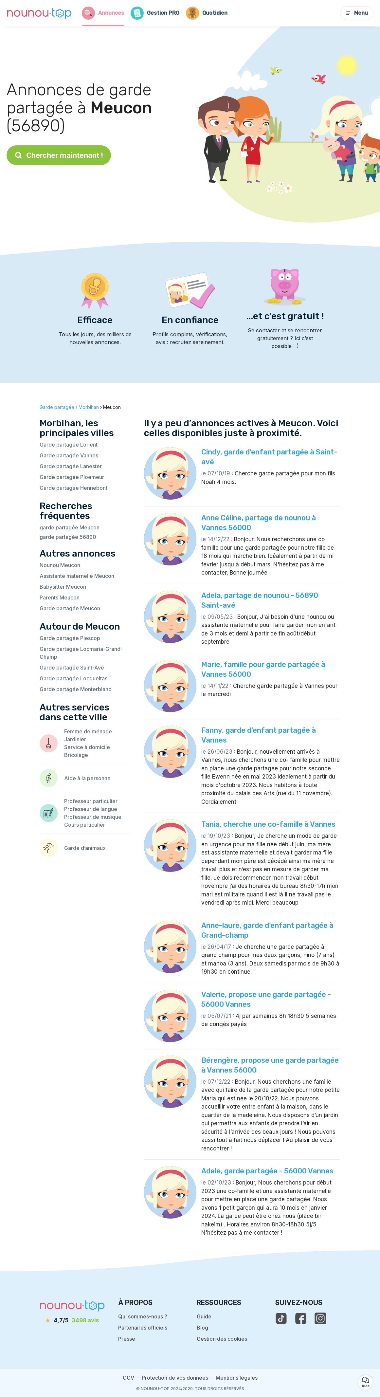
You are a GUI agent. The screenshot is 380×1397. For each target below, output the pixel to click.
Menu (357, 13)
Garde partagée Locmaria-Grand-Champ (81, 653)
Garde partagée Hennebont (73, 488)
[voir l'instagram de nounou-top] (320, 1318)
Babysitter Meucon (63, 586)
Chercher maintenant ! (58, 155)
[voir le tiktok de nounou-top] (281, 1318)
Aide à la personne (87, 778)
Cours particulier (84, 824)
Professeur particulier (91, 801)
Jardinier (75, 739)
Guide (204, 1316)
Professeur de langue (90, 809)
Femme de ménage (88, 731)
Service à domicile (87, 747)
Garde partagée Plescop (70, 638)
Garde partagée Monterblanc (75, 689)
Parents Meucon (60, 597)
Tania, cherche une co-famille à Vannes (268, 824)
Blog (202, 1327)
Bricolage (76, 755)
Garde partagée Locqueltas (73, 678)
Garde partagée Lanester (71, 466)
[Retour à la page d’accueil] (39, 13)
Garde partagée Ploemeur (72, 477)
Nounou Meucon (60, 565)
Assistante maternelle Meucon (77, 576)
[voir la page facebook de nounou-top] (301, 1318)
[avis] (72, 1320)
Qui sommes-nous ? (142, 1316)
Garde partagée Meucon (70, 608)
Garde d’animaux (85, 848)
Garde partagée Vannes (69, 455)
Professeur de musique (92, 817)
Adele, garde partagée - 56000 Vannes (267, 1171)
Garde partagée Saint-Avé (72, 667)
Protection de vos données (175, 1377)
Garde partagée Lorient (69, 444)
